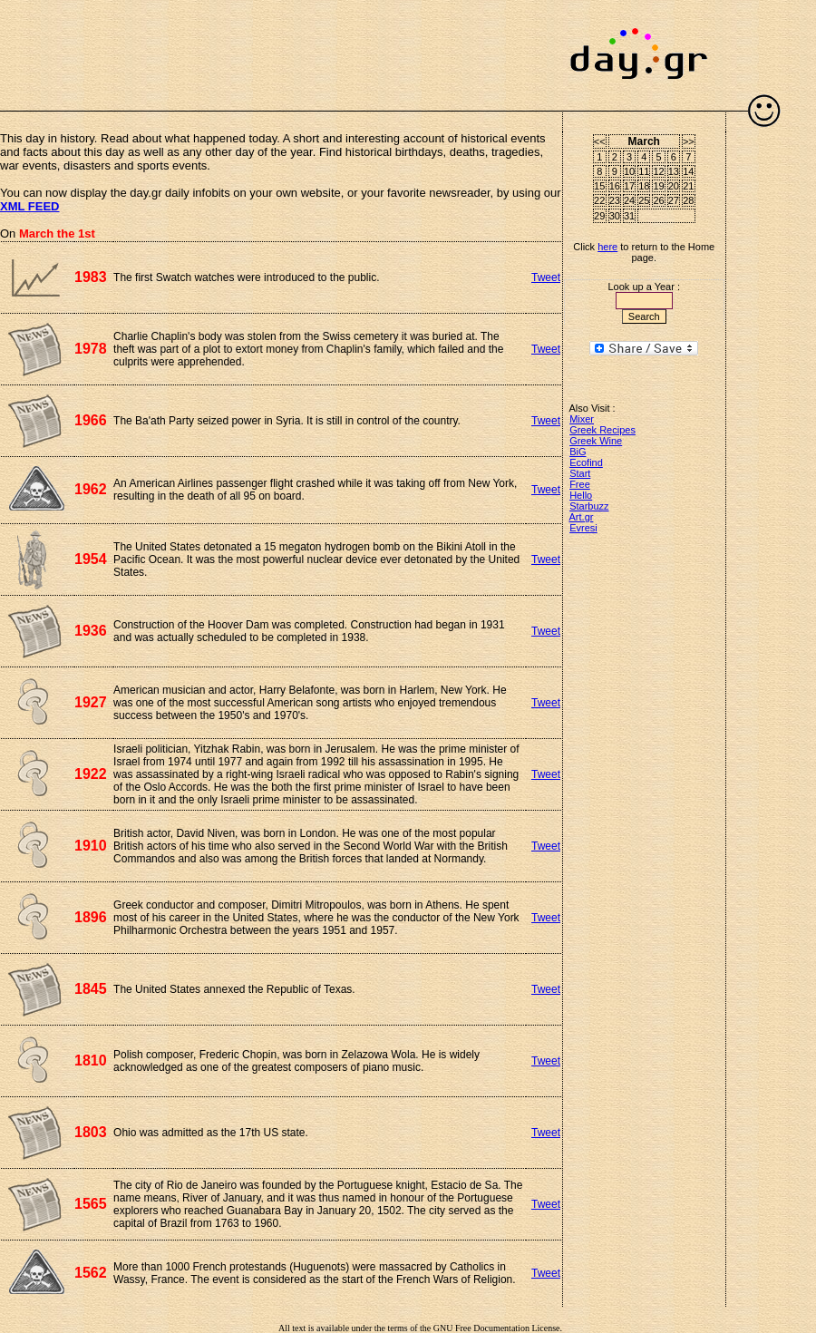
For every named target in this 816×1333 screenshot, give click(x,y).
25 (643, 200)
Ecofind (586, 462)
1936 (90, 630)
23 (614, 200)
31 (629, 215)
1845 (90, 989)
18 (643, 185)
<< (600, 141)
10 (629, 171)
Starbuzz (588, 506)
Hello (580, 495)
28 (688, 200)
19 (658, 185)
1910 (90, 845)
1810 (90, 1060)
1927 (90, 702)
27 (673, 200)
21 (688, 185)
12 (658, 171)
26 (658, 200)
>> (689, 141)
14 (688, 171)
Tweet (545, 277)
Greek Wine (595, 440)
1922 (90, 774)
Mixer (581, 419)
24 (629, 200)
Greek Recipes (602, 429)
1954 (90, 559)
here (607, 246)
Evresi (583, 527)
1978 (90, 348)
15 (599, 185)
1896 (90, 917)
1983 (90, 277)
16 (614, 185)
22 (599, 200)
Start (579, 473)
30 (614, 215)
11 (643, 171)
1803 (90, 1132)
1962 (90, 489)
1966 (90, 420)
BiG (577, 451)
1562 (90, 1272)
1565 (90, 1203)
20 (673, 185)
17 (629, 185)
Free (579, 484)
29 (599, 215)
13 (673, 171)
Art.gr (581, 516)
